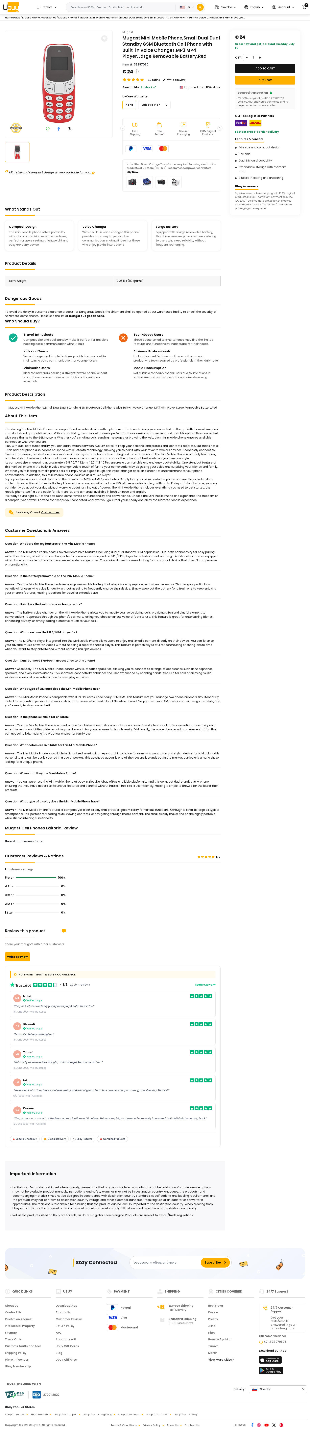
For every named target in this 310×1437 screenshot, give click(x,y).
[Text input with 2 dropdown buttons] (122, 7)
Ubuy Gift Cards (67, 1346)
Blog (59, 1353)
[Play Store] (271, 1372)
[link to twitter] (70, 129)
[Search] (200, 7)
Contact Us (13, 1312)
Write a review (17, 957)
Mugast (127, 32)
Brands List (63, 1312)
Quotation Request (19, 1319)
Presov (213, 1319)
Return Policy (65, 1326)
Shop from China (157, 1414)
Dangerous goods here (86, 316)
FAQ (58, 1333)
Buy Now (132, 172)
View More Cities (221, 1360)
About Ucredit (66, 1339)
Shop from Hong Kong (97, 1414)
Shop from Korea (129, 1414)
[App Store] (271, 1361)
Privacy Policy (152, 1425)
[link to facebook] (59, 129)
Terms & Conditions (124, 1425)
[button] (225, 7)
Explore (45, 7)
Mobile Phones (67, 17)
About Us (11, 1306)
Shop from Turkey (186, 1414)
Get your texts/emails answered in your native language (283, 1323)
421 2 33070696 (275, 1342)
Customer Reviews (69, 1319)
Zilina (212, 1326)
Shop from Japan (65, 1414)
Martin (212, 1353)
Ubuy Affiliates (66, 1360)
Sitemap (11, 1333)
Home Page (12, 17)
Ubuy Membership (18, 1366)
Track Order (14, 1339)
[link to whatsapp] (48, 129)
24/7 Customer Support (282, 1309)
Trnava (213, 1346)
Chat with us (50, 512)
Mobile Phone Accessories (39, 17)
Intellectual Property (20, 1326)
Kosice (213, 1312)
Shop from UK (39, 1414)
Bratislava (215, 1306)
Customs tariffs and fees (23, 1346)
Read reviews (205, 985)
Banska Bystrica (219, 1339)
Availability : (131, 87)
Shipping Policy (15, 1353)
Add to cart (265, 68)
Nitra (211, 1333)
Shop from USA (15, 1414)
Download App (66, 1306)
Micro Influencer (16, 1360)
